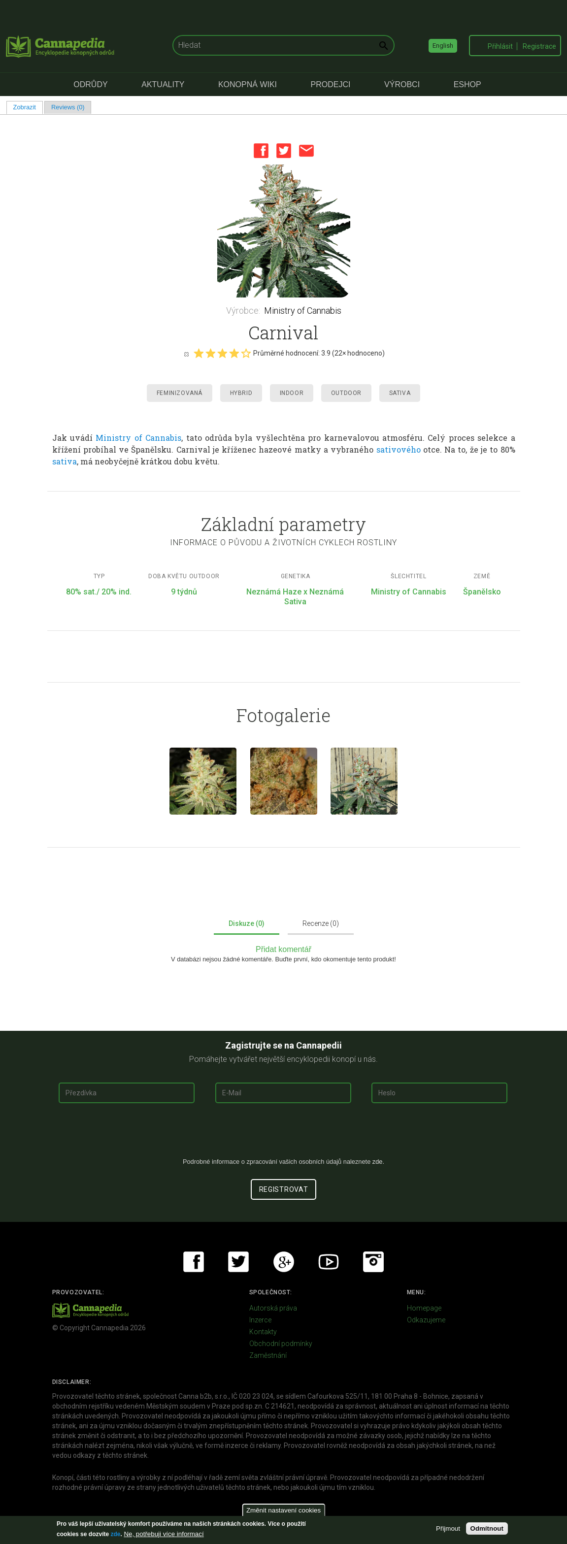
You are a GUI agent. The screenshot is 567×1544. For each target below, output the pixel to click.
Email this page (306, 151)
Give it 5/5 (246, 353)
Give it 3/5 (222, 353)
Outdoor (346, 393)
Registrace (539, 46)
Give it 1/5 (198, 353)
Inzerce (260, 1320)
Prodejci (331, 84)
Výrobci (402, 84)
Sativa (400, 393)
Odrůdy (90, 84)
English (443, 45)
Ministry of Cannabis (302, 310)
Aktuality (162, 84)
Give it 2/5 (210, 353)
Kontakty (263, 1332)
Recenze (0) (320, 923)
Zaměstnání (268, 1355)
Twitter (284, 151)
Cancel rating (186, 353)
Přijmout (448, 1528)
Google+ (283, 1261)
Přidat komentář (283, 949)
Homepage (424, 1308)
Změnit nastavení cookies (283, 1510)
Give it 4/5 (234, 353)
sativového (398, 449)
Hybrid (241, 393)
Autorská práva (273, 1308)
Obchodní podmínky (280, 1343)
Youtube (328, 1261)
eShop (467, 84)
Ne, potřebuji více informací (163, 1534)
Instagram (373, 1261)
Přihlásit (500, 46)
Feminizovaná (179, 393)
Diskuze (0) (247, 923)
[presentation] (284, 1134)
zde (115, 1534)
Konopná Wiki (247, 84)
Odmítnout (486, 1528)
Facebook (261, 151)
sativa (64, 461)
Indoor (292, 393)
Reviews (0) (68, 107)
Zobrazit (28, 107)
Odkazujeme (426, 1320)
